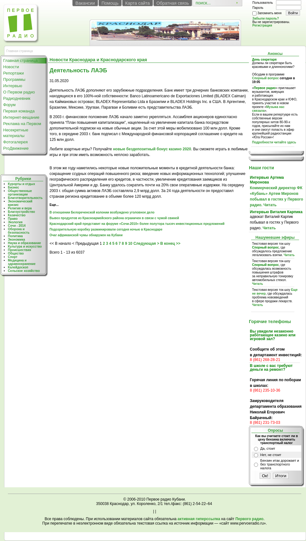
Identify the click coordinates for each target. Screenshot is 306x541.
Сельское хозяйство (24, 271)
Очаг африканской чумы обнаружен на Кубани (86, 235)
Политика (15, 236)
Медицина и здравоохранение (22, 262)
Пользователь (262, 2)
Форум (9, 104)
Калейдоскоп (18, 267)
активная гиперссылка (199, 519)
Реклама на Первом (22, 123)
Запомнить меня (269, 13)
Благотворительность (25, 198)
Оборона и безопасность (18, 230)
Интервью (12, 85)
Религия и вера (20, 208)
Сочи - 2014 (17, 225)
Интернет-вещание (21, 117)
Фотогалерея (15, 142)
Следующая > (146, 243)
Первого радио (249, 519)
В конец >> (170, 243)
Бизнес (13, 187)
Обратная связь (172, 3)
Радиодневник (16, 98)
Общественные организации (20, 192)
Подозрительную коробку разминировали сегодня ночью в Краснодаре (106, 229)
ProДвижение (16, 148)
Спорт (12, 257)
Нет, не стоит (270, 455)
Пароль (257, 7)
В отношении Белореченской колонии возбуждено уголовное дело (102, 212)
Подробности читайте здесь (274, 142)
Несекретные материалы (15, 133)
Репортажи (13, 73)
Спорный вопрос (265, 78)
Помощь (110, 3)
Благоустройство (21, 211)
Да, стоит (267, 448)
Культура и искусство (25, 246)
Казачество (17, 215)
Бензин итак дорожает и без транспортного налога (279, 464)
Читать (270, 205)
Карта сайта (137, 3)
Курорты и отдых (21, 184)
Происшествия (19, 250)
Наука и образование (24, 243)
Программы (14, 79)
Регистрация (262, 25)
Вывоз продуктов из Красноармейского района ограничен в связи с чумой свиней (114, 218)
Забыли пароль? (265, 18)
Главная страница (20, 60)
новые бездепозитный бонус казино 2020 (152, 149)
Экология (15, 222)
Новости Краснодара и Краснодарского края (98, 59)
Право (13, 218)
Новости (11, 66)
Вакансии (85, 3)
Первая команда (19, 111)
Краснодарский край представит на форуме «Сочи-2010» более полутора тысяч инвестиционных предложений (137, 223)
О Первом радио (19, 92)
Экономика (16, 239)
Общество (16, 253)
